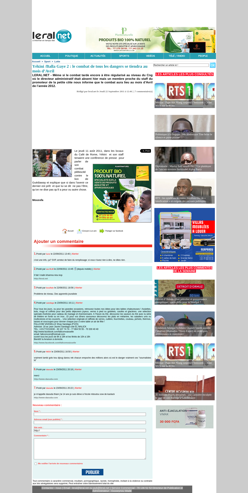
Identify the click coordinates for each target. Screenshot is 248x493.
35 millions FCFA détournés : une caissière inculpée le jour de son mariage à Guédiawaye (182, 396)
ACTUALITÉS (97, 56)
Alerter (75, 254)
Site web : (38, 427)
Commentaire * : (41, 435)
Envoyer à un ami (83, 230)
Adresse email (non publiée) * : (48, 419)
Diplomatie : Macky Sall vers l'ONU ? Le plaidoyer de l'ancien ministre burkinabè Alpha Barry (183, 168)
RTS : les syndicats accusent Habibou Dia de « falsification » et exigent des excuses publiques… (180, 200)
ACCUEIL (45, 56)
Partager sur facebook (116, 230)
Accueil (36, 61)
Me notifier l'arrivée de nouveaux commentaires (60, 463)
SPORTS (124, 56)
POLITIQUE (71, 56)
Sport (47, 61)
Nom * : (37, 411)
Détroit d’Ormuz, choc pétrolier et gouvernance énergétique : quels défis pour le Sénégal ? (179, 301)
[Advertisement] (92, 120)
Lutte (57, 61)
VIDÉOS (150, 56)
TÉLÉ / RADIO (177, 56)
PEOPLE (203, 56)
